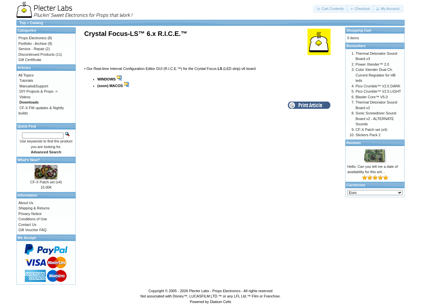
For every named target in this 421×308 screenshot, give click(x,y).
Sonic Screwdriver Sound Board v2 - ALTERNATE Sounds (376, 118)
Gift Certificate (29, 60)
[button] (330, 9)
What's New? (28, 160)
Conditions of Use (32, 219)
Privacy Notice (29, 214)
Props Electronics (32, 38)
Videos (24, 97)
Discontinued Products (36, 54)
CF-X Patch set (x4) (46, 182)
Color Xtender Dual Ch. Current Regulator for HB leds (376, 75)
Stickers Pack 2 (368, 135)
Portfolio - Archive (32, 44)
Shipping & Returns (34, 208)
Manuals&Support (33, 86)
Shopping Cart (358, 30)
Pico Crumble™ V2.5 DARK (378, 86)
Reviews (353, 143)
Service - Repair (31, 49)
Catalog (36, 23)
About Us (25, 203)
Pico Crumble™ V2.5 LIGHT (378, 91)
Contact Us (27, 225)
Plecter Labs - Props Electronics (215, 291)
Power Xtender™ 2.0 (372, 64)
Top (22, 23)
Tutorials (26, 80)
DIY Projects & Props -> (38, 91)
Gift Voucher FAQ (32, 230)
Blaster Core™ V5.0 (372, 97)
